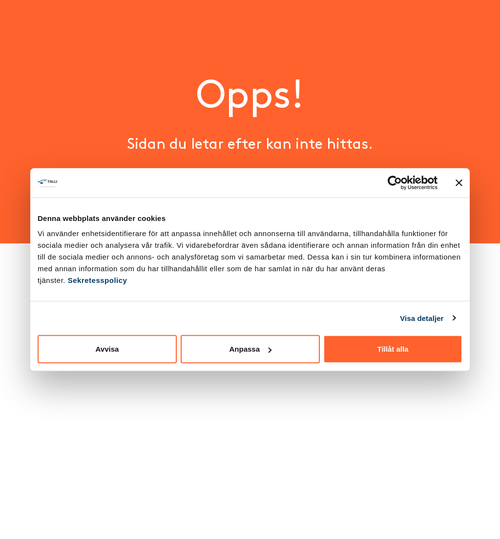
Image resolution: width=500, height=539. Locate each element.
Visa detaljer (421, 318)
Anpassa (250, 349)
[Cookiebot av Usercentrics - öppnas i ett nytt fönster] (395, 182)
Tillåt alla (393, 349)
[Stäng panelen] (459, 182)
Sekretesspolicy (97, 280)
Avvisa (107, 349)
